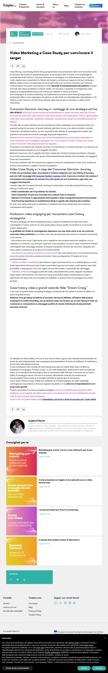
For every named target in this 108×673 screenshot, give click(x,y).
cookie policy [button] (88, 645)
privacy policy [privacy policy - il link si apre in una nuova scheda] (74, 643)
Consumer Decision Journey (47, 176)
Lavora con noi (9, 607)
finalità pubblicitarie (52, 652)
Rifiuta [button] (84, 668)
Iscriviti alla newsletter (13, 611)
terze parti (40, 648)
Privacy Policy (35, 611)
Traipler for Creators (80, 5)
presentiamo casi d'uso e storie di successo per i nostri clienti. (69, 399)
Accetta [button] (99, 668)
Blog (66, 5)
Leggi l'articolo (44, 456)
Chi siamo (33, 603)
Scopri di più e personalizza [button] (17, 668)
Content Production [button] (24, 5)
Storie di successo (40, 5)
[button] (105, 638)
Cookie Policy (35, 614)
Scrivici (6, 603)
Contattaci (96, 5)
